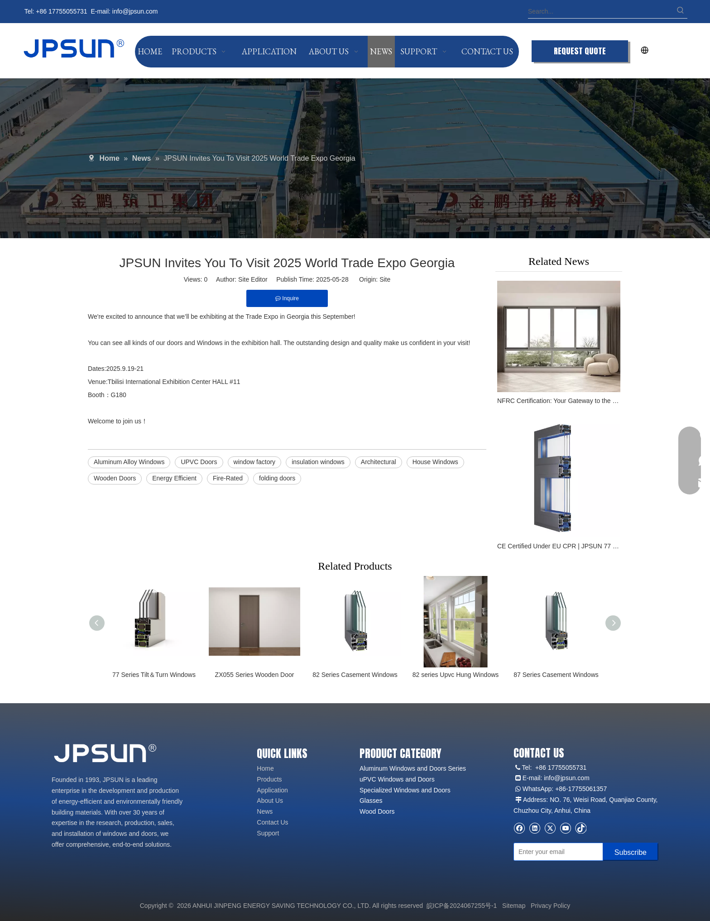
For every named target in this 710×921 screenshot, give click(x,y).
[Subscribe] (630, 852)
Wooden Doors (115, 478)
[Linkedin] (534, 828)
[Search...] (601, 11)
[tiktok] (580, 828)
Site (384, 279)
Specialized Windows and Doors (405, 790)
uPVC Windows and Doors (397, 779)
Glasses (371, 800)
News (265, 811)
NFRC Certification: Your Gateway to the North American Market (558, 400)
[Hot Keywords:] (680, 11)
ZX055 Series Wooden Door (254, 674)
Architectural (378, 461)
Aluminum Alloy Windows (129, 461)
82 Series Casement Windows (355, 674)
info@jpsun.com (135, 11)
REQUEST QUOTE (580, 51)
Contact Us (272, 822)
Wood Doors (377, 811)
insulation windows (318, 461)
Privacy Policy (550, 905)
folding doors (277, 478)
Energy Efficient (174, 478)
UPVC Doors (199, 461)
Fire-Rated (228, 478)
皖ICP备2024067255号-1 (462, 905)
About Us (270, 800)
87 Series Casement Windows (556, 674)
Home (265, 768)
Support (268, 833)
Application (272, 790)
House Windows (435, 461)
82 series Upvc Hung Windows (456, 674)
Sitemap (513, 905)
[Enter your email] (556, 851)
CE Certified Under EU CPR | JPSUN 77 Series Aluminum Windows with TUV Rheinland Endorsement (558, 546)
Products (269, 779)
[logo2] (106, 753)
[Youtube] (565, 828)
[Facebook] (519, 828)
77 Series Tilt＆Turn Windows (154, 674)
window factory (255, 461)
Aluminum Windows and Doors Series (413, 768)
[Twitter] (550, 828)
